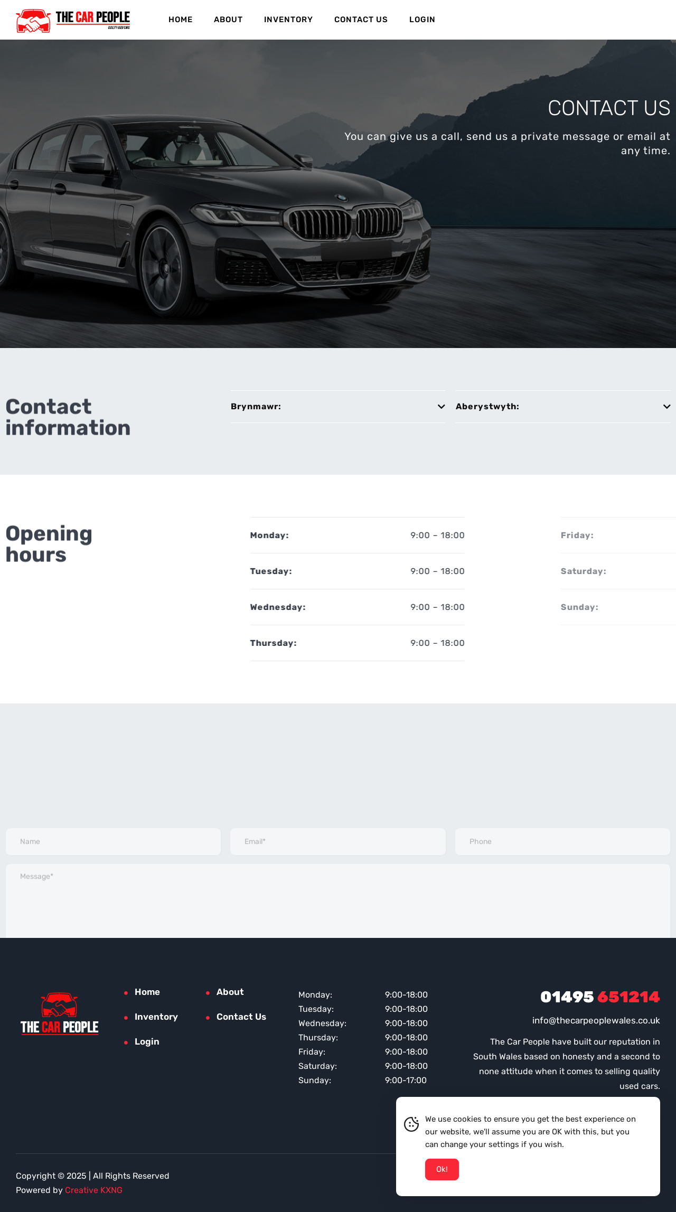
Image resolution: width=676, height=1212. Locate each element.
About (228, 19)
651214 (600, 997)
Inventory (288, 19)
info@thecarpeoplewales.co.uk (596, 1020)
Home (180, 19)
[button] (338, 407)
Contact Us (361, 19)
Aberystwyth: (495, 406)
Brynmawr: (256, 406)
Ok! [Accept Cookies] (442, 1171)
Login (422, 19)
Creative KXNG (94, 1190)
